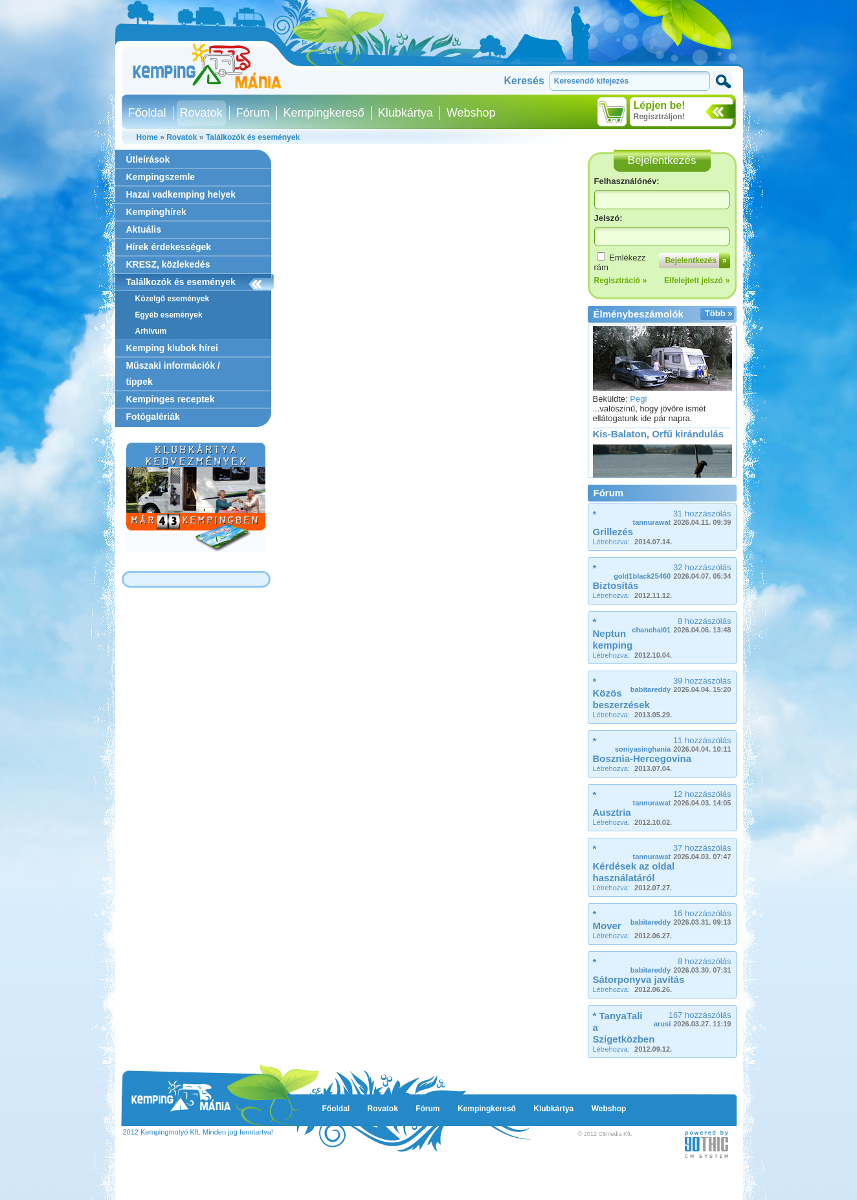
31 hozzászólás (682, 517)
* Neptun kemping (613, 633)
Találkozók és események (253, 137)
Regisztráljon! (659, 116)
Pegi (638, 402)
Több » (719, 313)
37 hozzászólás (682, 851)
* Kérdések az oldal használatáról (634, 863)
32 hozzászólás (672, 571)
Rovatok (201, 112)
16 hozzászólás (680, 917)
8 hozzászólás (681, 625)
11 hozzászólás (673, 744)
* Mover (607, 919)
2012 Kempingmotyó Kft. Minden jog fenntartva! (198, 1132)
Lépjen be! (659, 105)
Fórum (253, 112)
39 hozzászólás (680, 684)
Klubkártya (405, 112)
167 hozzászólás (692, 1019)
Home (147, 137)
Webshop (471, 112)
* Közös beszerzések (621, 693)
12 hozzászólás (682, 798)
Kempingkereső (324, 112)
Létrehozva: (633, 542)
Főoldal (147, 112)
